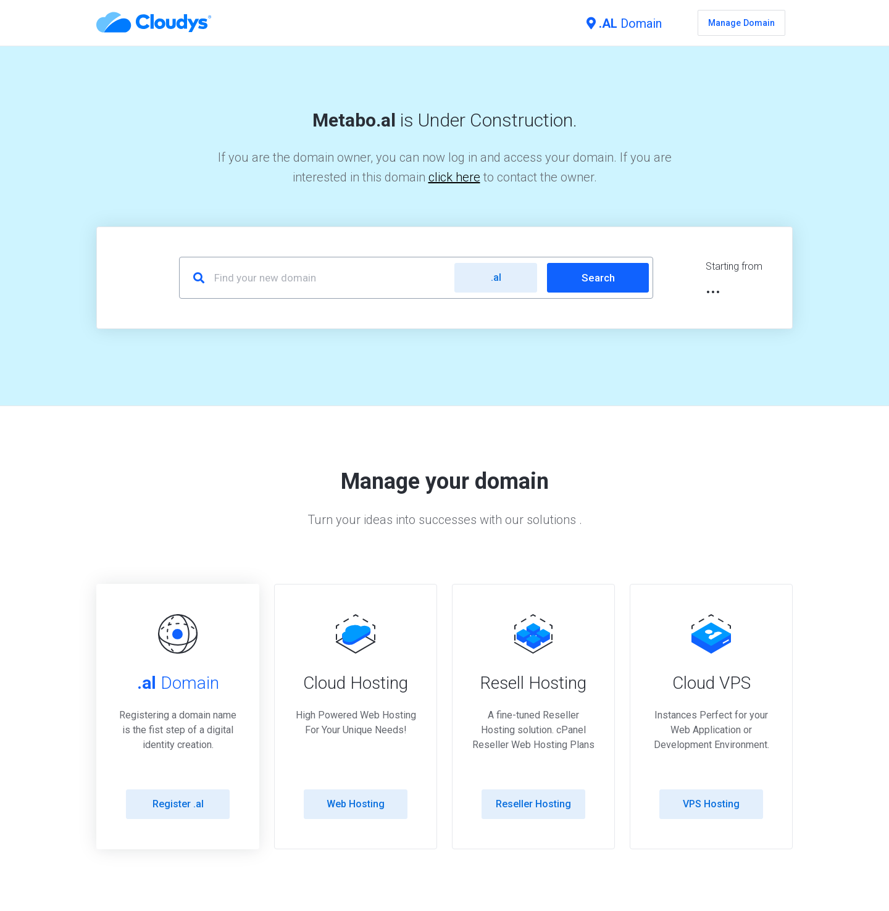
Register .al (178, 804)
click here (454, 177)
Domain (624, 23)
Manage (741, 22)
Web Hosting (356, 804)
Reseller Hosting (533, 804)
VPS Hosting (711, 804)
